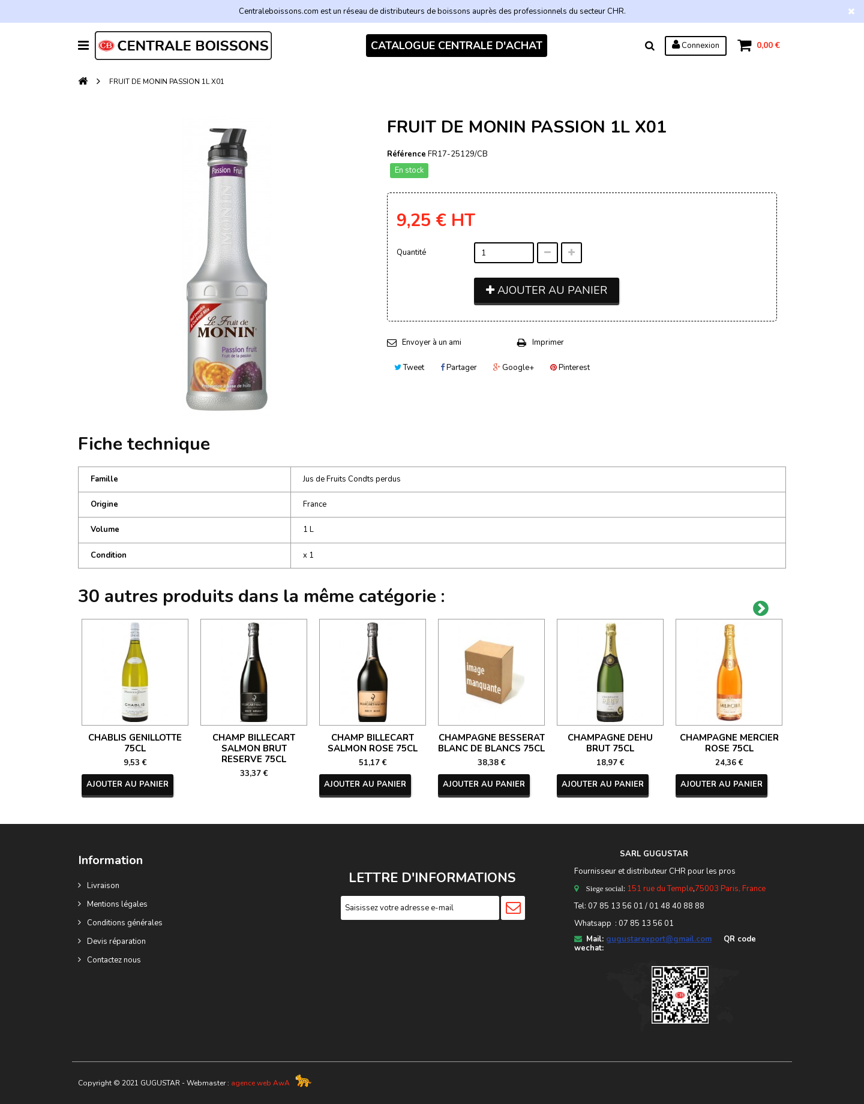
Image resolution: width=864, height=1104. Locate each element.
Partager (458, 367)
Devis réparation (116, 941)
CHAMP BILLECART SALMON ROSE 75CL (373, 743)
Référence (406, 154)
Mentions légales (117, 904)
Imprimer (548, 342)
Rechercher (650, 45)
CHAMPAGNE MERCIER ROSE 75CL (729, 743)
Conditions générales (125, 923)
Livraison (103, 885)
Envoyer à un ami (431, 342)
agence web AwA (260, 1083)
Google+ (513, 367)
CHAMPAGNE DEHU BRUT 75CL (610, 743)
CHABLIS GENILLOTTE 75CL (135, 743)
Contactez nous (114, 960)
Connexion (695, 45)
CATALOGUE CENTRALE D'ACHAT (456, 45)
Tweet (409, 367)
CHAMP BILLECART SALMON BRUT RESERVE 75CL (253, 748)
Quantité (411, 252)
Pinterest (570, 367)
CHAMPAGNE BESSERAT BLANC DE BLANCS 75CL (491, 743)
